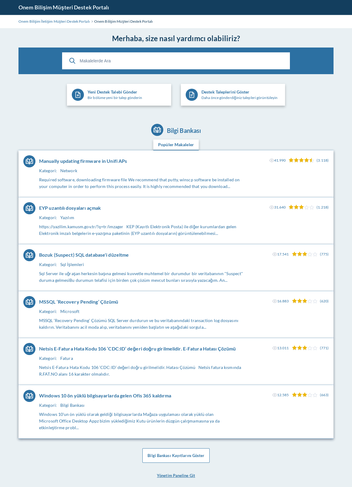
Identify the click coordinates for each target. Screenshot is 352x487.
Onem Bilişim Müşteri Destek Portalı (63, 7)
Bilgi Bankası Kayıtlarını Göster (176, 455)
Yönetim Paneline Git (176, 475)
